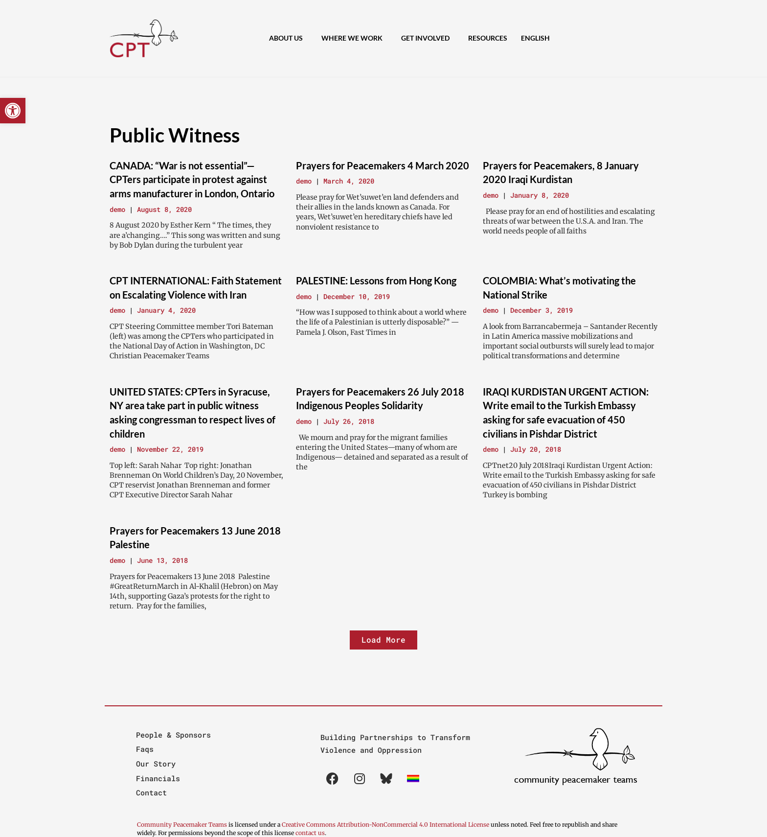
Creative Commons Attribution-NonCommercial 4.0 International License (385, 824)
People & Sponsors (173, 735)
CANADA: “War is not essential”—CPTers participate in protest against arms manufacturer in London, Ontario (192, 179)
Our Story (156, 763)
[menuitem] (538, 38)
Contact (151, 792)
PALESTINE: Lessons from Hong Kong (376, 280)
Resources (487, 38)
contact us (310, 833)
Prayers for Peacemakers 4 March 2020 (382, 165)
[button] (12, 110)
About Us (288, 38)
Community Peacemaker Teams (182, 824)
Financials (158, 778)
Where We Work (354, 38)
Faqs (145, 749)
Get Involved (427, 38)
